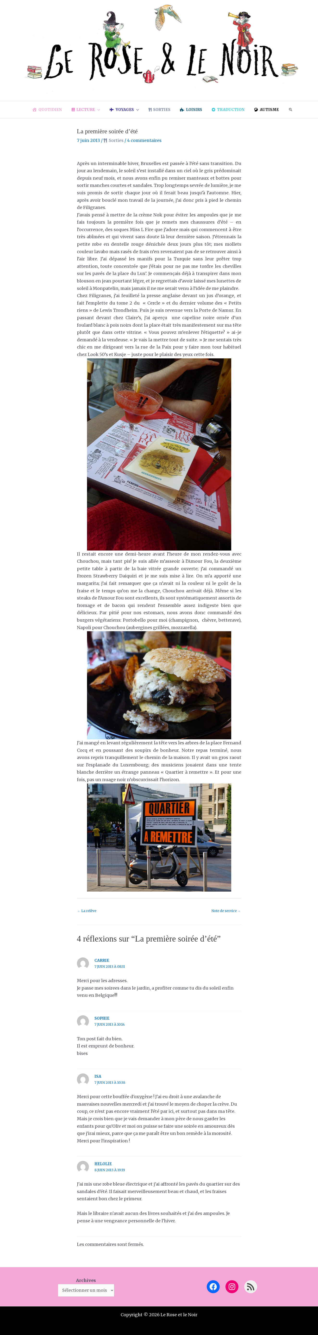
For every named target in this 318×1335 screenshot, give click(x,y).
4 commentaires (145, 140)
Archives (86, 1279)
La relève (87, 911)
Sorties (117, 140)
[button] (102, 109)
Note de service (225, 911)
